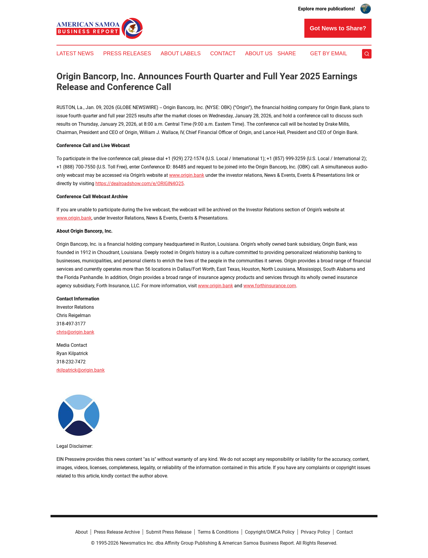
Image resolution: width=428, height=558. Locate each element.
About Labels (180, 53)
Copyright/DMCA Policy (270, 532)
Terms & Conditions (218, 532)
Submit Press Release (168, 532)
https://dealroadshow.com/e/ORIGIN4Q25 (139, 183)
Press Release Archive (117, 532)
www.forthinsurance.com (269, 286)
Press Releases (127, 53)
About (81, 532)
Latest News (75, 53)
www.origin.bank (186, 175)
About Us (259, 53)
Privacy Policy (315, 532)
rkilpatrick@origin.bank (80, 370)
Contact (223, 53)
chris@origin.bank (75, 332)
